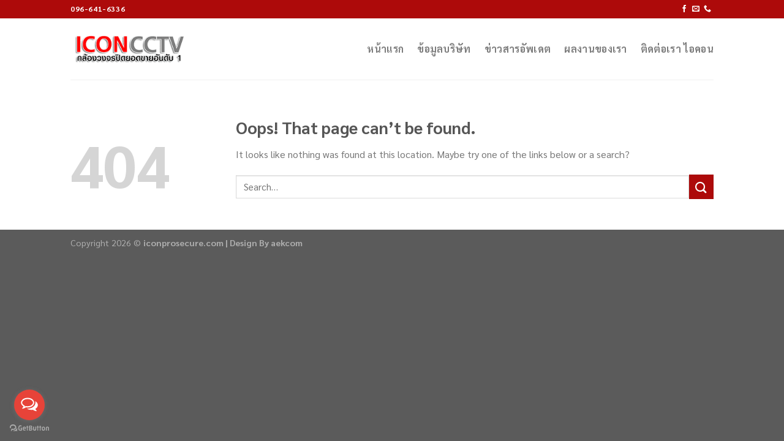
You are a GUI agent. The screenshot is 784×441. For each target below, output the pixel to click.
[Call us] (707, 9)
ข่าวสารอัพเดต (517, 48)
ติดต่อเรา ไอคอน (677, 48)
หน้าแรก (385, 48)
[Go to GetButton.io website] (29, 428)
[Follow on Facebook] (684, 9)
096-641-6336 (97, 8)
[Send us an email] (695, 9)
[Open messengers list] (29, 405)
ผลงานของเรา (595, 48)
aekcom (287, 242)
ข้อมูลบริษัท (444, 48)
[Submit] (701, 186)
